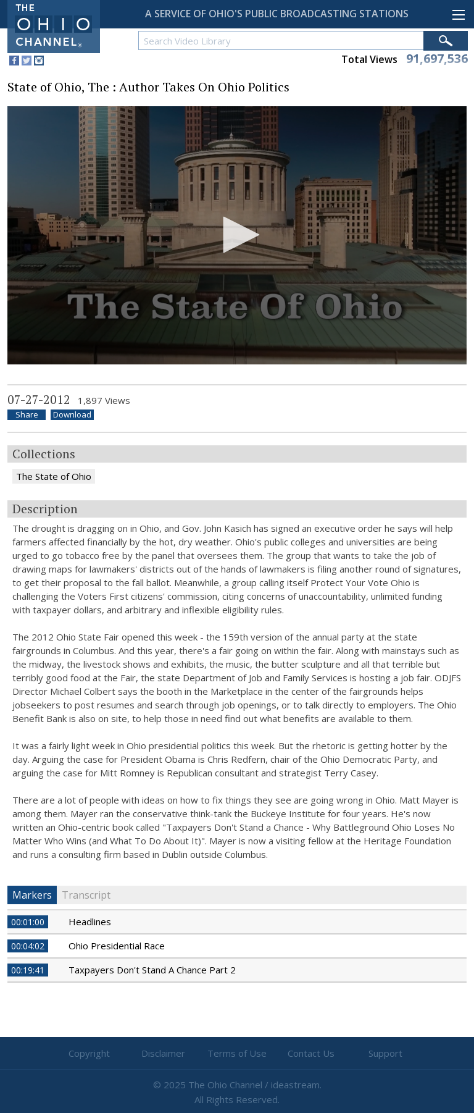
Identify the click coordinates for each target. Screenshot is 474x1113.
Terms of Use (237, 1053)
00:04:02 (27, 946)
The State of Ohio (53, 476)
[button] (237, 235)
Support (385, 1053)
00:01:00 (27, 922)
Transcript (86, 895)
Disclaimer (163, 1053)
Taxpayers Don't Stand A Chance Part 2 (152, 970)
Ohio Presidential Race (117, 945)
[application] (237, 235)
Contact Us (311, 1053)
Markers (32, 895)
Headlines (90, 921)
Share (26, 415)
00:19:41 (27, 970)
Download (72, 415)
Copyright (89, 1053)
